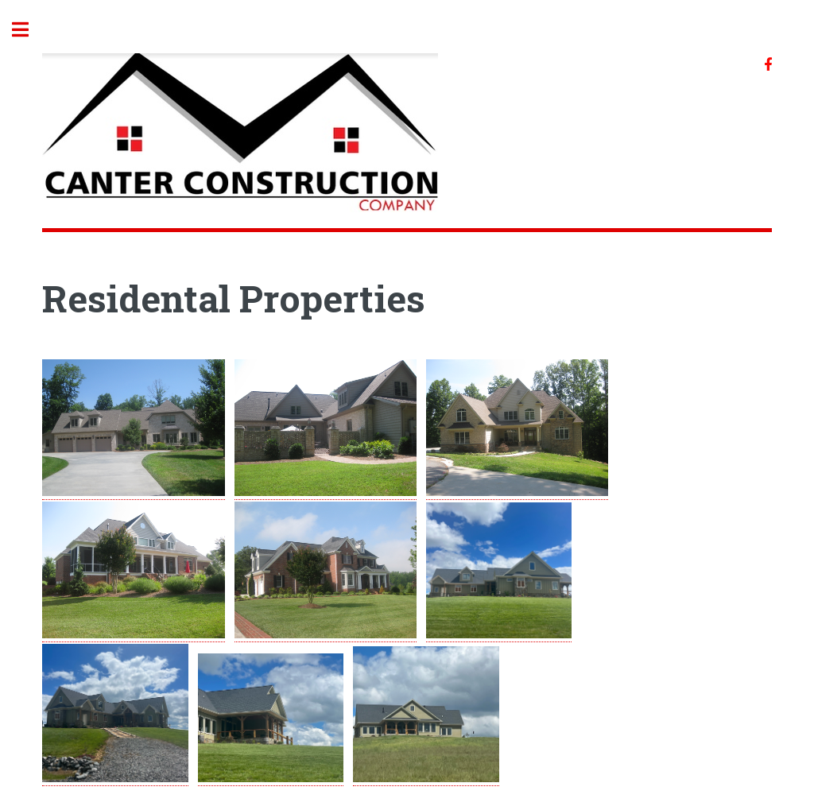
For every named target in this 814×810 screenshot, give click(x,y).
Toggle (28, 30)
